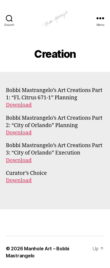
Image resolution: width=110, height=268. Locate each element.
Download (19, 105)
